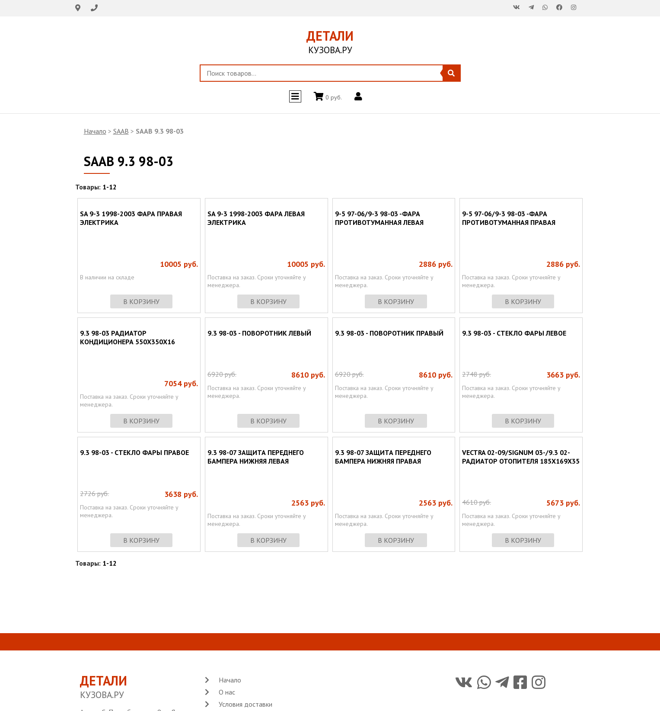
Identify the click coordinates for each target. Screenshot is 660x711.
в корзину (141, 301)
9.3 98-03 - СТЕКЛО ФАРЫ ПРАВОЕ (134, 452)
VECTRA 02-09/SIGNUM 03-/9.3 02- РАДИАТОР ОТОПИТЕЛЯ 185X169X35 (521, 456)
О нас (227, 692)
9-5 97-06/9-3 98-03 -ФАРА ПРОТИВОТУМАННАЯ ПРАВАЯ (508, 218)
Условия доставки (245, 704)
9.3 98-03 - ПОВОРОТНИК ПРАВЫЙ (389, 333)
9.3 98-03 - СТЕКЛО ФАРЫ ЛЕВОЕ (514, 333)
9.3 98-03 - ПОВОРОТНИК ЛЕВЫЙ (259, 333)
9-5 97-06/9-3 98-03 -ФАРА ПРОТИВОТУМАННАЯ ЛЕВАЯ (379, 218)
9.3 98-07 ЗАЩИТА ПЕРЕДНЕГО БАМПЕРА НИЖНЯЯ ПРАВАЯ (383, 456)
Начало (95, 131)
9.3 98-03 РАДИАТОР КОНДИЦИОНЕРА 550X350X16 (127, 337)
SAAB (121, 131)
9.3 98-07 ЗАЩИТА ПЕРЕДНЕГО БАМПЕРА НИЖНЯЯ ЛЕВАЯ (255, 456)
